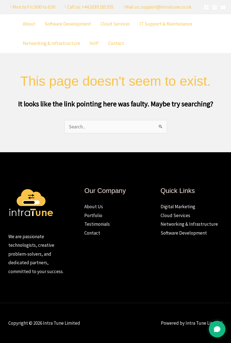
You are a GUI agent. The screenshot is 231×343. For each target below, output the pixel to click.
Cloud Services (115, 24)
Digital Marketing (178, 207)
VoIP (94, 43)
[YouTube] (222, 7)
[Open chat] (217, 329)
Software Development (68, 24)
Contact (116, 43)
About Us (93, 207)
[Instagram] (214, 7)
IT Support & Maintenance (165, 24)
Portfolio (93, 215)
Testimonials (97, 224)
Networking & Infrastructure (51, 43)
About (29, 24)
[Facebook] (206, 7)
